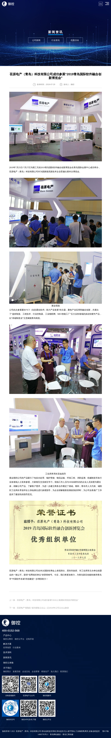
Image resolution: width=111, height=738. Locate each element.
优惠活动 (75, 40)
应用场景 (7, 647)
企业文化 (26, 671)
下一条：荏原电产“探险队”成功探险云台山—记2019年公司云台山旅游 (39, 608)
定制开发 (30, 639)
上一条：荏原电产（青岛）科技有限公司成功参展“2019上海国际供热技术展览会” (43, 600)
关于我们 (7, 668)
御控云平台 (19, 639)
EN (100, 4)
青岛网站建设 (55, 734)
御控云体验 (8, 663)
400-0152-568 (11, 630)
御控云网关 (8, 639)
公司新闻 (36, 40)
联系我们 (64, 671)
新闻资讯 (7, 657)
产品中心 (7, 635)
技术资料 (7, 652)
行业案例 (16, 647)
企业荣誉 (35, 671)
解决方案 (7, 644)
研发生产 (45, 671)
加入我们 (54, 671)
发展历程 (16, 671)
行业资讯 (55, 40)
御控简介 (7, 671)
